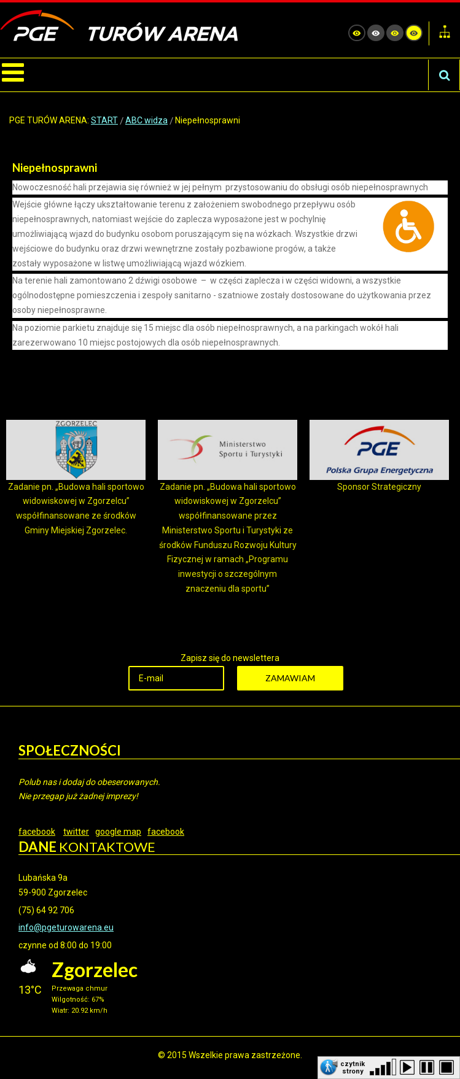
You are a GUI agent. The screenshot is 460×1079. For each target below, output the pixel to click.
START (104, 120)
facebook (36, 832)
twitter (76, 832)
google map (118, 832)
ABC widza (146, 120)
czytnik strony (352, 1067)
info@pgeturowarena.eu (66, 927)
